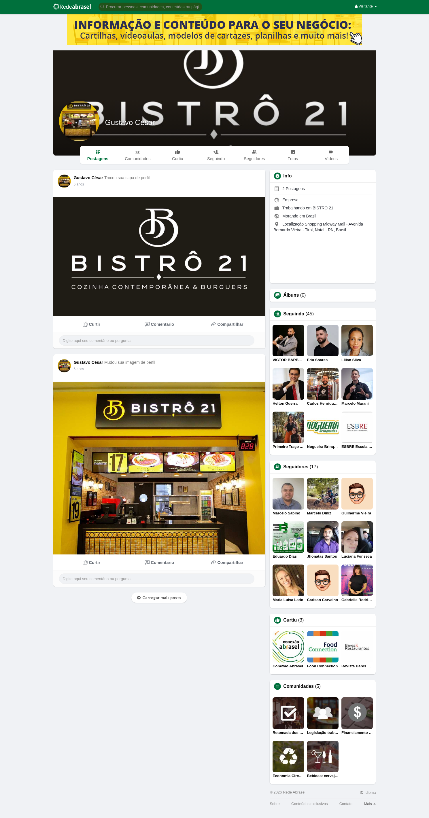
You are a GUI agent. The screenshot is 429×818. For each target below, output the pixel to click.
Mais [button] (370, 804)
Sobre (275, 804)
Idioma (368, 792)
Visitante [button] (366, 6)
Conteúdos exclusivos (309, 804)
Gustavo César (130, 122)
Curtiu (290, 620)
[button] (150, 6)
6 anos (79, 184)
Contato (346, 804)
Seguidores (295, 467)
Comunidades (298, 686)
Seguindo (293, 314)
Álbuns (291, 295)
